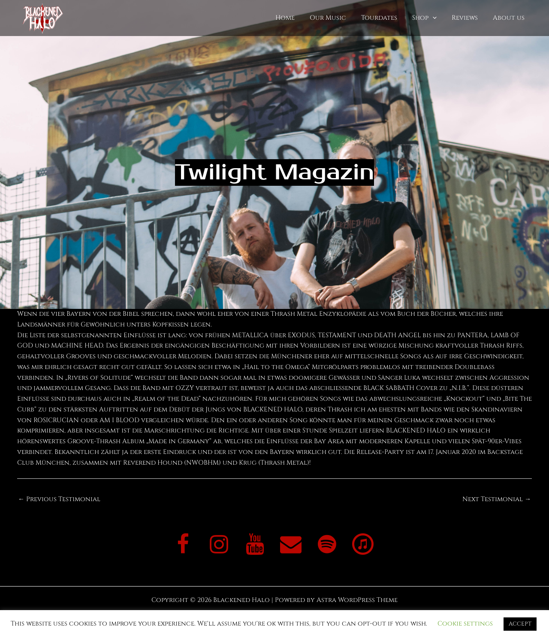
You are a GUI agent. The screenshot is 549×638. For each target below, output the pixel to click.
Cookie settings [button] (465, 623)
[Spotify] (327, 545)
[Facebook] (182, 545)
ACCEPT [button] (520, 624)
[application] (438, 18)
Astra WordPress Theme (357, 600)
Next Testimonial (496, 499)
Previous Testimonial (59, 499)
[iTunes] (363, 545)
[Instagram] (218, 545)
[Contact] (290, 545)
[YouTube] (254, 545)
